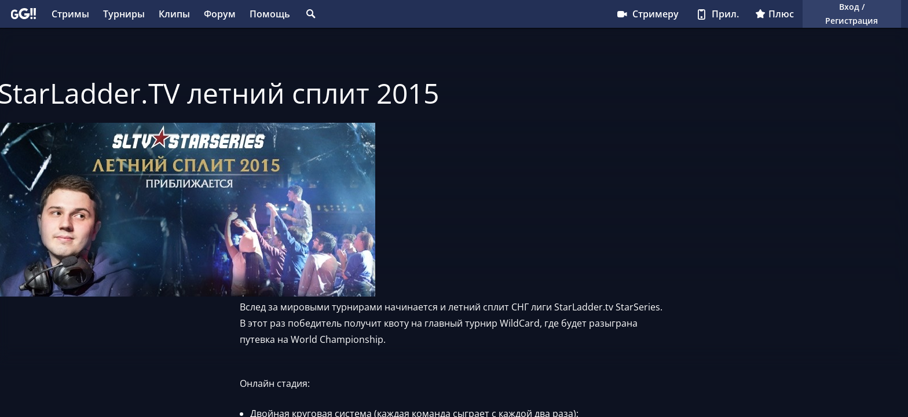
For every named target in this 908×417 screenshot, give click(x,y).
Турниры (124, 14)
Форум (220, 14)
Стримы (70, 14)
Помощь (270, 14)
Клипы (174, 14)
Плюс (774, 14)
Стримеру (647, 14)
